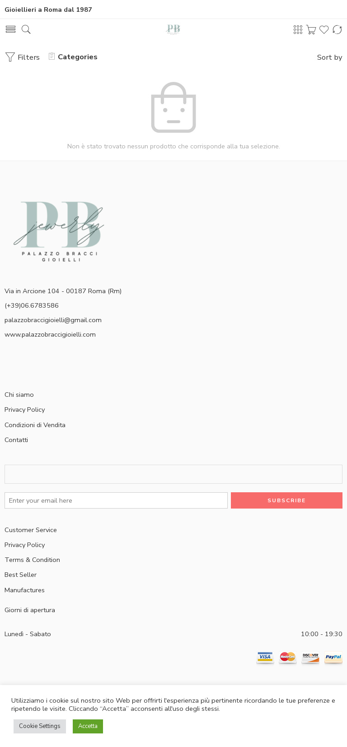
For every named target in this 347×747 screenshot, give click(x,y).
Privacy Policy (25, 409)
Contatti (16, 439)
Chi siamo (19, 394)
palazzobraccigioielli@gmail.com (53, 319)
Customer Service (31, 529)
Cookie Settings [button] (40, 726)
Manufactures (25, 590)
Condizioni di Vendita (35, 424)
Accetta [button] (88, 726)
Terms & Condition (32, 559)
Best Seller (21, 574)
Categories (73, 57)
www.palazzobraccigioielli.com (50, 334)
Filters (22, 57)
